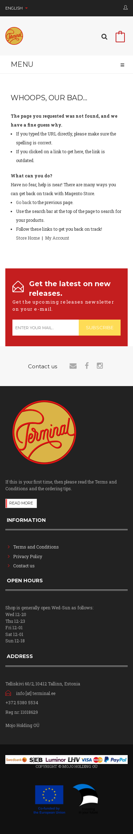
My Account (57, 238)
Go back (24, 202)
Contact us (24, 565)
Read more (21, 503)
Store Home (28, 238)
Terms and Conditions (36, 547)
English (16, 8)
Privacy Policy (27, 556)
